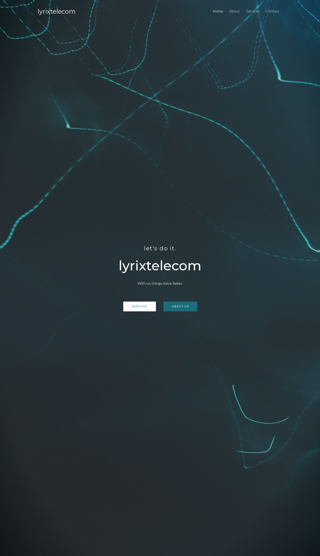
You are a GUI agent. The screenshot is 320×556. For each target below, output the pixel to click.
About (234, 11)
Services (253, 11)
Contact (272, 11)
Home (218, 11)
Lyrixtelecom (57, 11)
